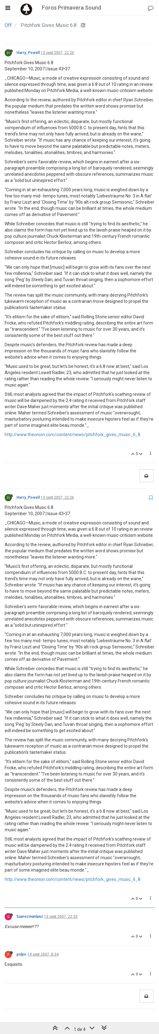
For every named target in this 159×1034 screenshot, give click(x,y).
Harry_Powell (28, 53)
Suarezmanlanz (29, 916)
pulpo (21, 954)
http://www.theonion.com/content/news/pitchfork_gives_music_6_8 (72, 434)
